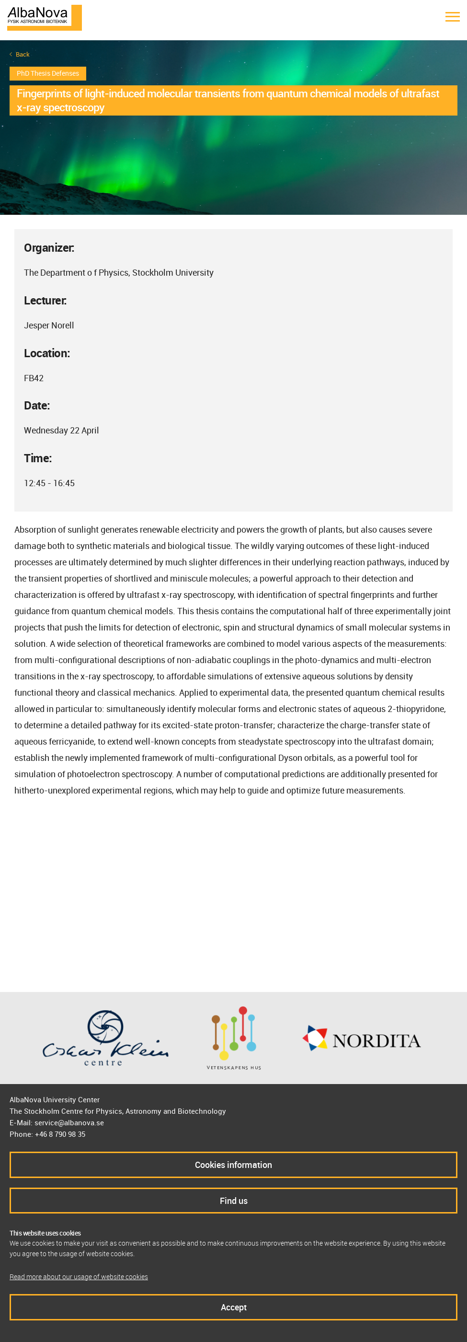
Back (23, 54)
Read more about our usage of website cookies (79, 1276)
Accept (234, 1307)
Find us (234, 1200)
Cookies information (233, 1164)
